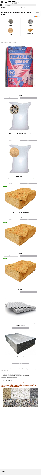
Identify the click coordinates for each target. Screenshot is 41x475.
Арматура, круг (4, 473)
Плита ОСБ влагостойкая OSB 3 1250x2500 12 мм (20, 248)
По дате (2, 38)
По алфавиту (8, 38)
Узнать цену (23, 325)
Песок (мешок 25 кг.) (20, 176)
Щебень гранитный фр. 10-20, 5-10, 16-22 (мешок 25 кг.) (20, 133)
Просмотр (28, 97)
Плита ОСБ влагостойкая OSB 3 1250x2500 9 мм (20, 212)
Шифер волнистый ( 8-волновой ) (20, 320)
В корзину (10, 97)
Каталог (3, 471)
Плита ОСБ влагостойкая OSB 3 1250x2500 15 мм (20, 285)
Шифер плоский (20, 356)
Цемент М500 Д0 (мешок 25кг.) (20, 90)
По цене (14, 38)
